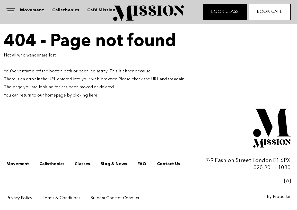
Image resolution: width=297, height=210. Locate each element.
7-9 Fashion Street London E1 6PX (248, 160)
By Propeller (279, 197)
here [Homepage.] (93, 95)
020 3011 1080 (272, 167)
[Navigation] (10, 10)
